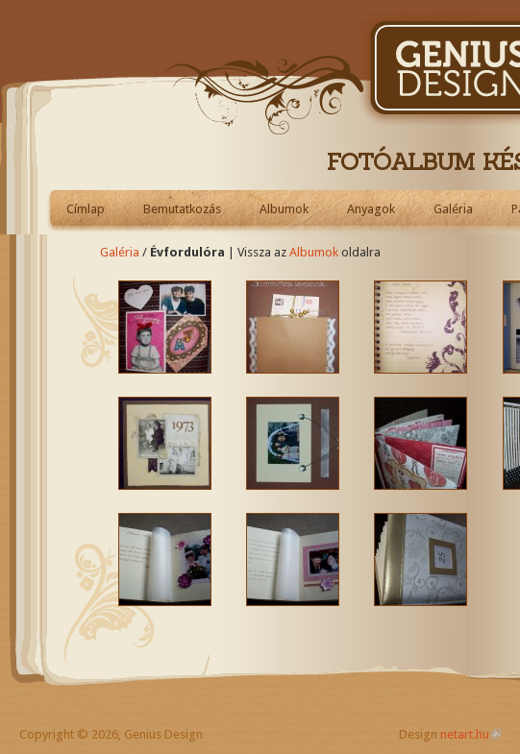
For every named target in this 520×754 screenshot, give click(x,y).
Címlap (85, 209)
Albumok (284, 209)
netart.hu (464, 734)
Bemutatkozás (182, 209)
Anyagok (371, 209)
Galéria (453, 209)
